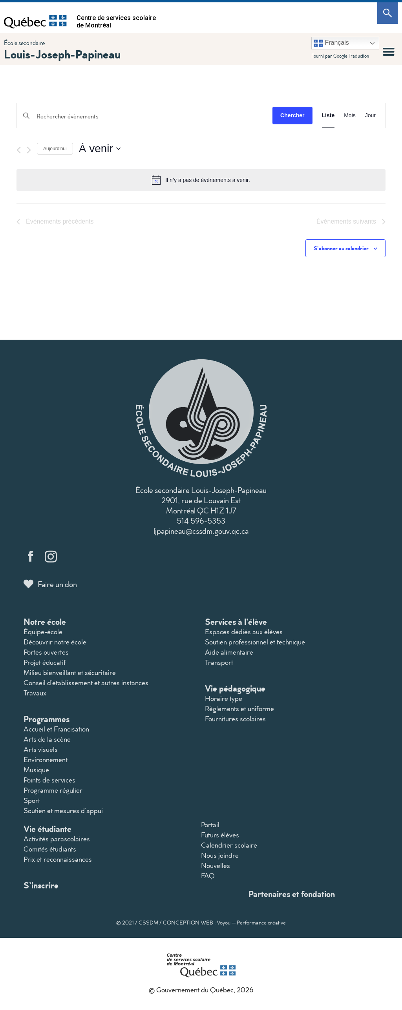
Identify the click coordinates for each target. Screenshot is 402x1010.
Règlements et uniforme (239, 708)
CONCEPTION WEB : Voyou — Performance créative (224, 922)
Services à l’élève (236, 621)
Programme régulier (53, 790)
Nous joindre (220, 855)
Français (331, 43)
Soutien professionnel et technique (255, 642)
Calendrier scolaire (229, 845)
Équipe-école (43, 632)
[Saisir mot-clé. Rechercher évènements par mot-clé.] (144, 116)
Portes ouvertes (46, 652)
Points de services (49, 780)
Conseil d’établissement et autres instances (86, 683)
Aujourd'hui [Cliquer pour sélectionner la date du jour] (55, 148)
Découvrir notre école (55, 642)
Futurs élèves (220, 835)
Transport (219, 662)
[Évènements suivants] (29, 150)
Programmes (46, 719)
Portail (210, 825)
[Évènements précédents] (18, 150)
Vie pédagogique (235, 688)
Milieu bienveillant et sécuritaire (70, 672)
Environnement (46, 759)
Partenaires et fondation (292, 894)
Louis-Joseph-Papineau (62, 53)
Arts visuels (41, 749)
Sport (32, 800)
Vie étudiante (47, 829)
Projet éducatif (45, 662)
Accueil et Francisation (56, 729)
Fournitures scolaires (235, 719)
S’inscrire (41, 885)
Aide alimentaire (229, 652)
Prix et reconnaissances (58, 859)
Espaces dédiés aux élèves (244, 632)
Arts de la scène (47, 739)
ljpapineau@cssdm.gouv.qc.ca (201, 530)
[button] (388, 51)
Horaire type (223, 698)
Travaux (35, 693)
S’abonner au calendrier (341, 248)
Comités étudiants (50, 849)
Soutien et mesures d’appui (63, 810)
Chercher (292, 115)
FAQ (208, 876)
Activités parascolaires (57, 839)
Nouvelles (215, 865)
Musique (36, 770)
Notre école (45, 621)
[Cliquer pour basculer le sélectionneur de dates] (100, 149)
